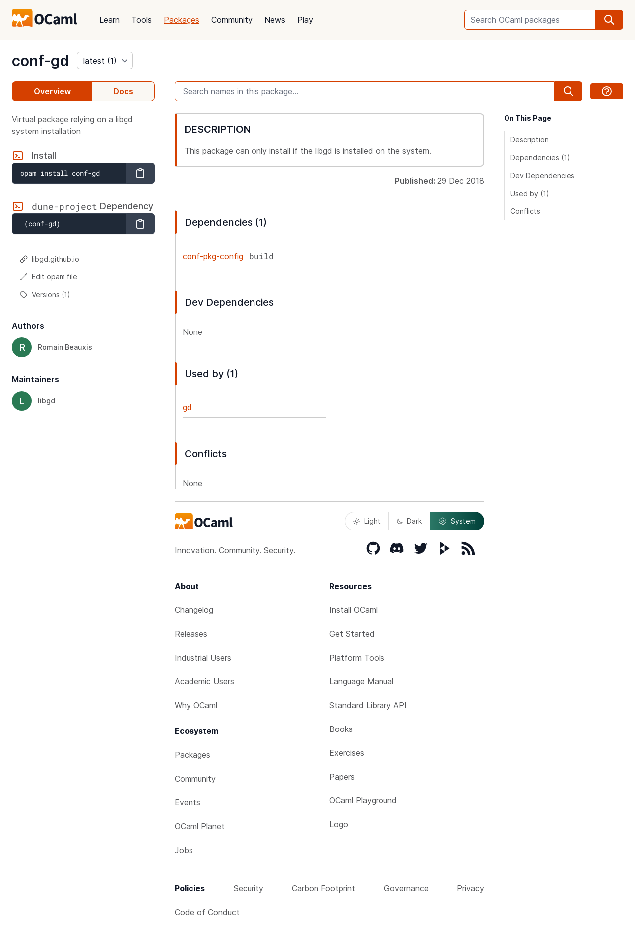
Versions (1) (45, 294)
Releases (191, 634)
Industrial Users (203, 658)
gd (187, 407)
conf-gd (40, 60)
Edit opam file (48, 276)
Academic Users (204, 681)
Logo (338, 824)
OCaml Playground (363, 800)
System (457, 521)
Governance (406, 888)
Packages (181, 20)
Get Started (352, 634)
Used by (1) (529, 193)
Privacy (470, 888)
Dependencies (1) (540, 157)
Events (187, 802)
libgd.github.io (49, 259)
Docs (123, 91)
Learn (109, 20)
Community (232, 20)
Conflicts (525, 211)
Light (367, 521)
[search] (609, 20)
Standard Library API (368, 705)
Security (248, 888)
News (274, 20)
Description (529, 139)
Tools (141, 20)
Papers (342, 777)
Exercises (346, 753)
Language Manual (361, 681)
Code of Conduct (207, 912)
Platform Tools (356, 658)
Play (305, 20)
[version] (105, 60)
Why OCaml (196, 705)
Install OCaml (353, 610)
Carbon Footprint (323, 888)
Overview (52, 91)
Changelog (194, 610)
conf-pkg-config (213, 256)
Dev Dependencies (542, 175)
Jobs (184, 850)
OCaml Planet (200, 826)
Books (341, 729)
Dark (409, 521)
